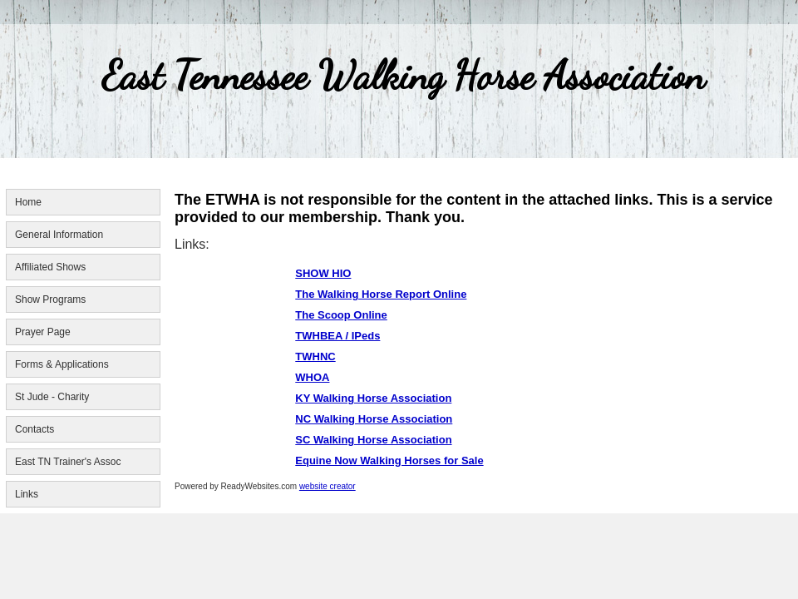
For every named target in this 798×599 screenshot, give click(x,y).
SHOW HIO (323, 273)
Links (26, 494)
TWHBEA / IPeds (337, 335)
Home (28, 202)
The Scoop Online (341, 315)
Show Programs (50, 299)
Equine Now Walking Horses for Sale (389, 460)
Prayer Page (43, 332)
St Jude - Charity (52, 397)
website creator (327, 486)
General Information (59, 234)
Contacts (34, 429)
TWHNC (315, 356)
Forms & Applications (62, 364)
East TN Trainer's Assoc (68, 462)
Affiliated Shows (50, 267)
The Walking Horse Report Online (380, 294)
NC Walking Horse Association (373, 419)
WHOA (312, 377)
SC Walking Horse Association (373, 439)
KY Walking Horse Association (373, 398)
